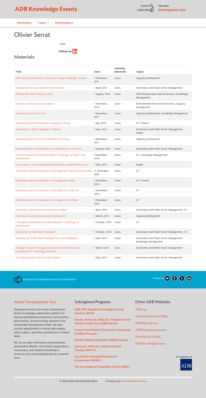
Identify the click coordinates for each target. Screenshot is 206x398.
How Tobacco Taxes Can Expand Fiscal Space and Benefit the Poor (51, 164)
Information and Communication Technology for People (45, 180)
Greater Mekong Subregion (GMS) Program (101, 340)
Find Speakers (64, 22)
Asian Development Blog (151, 316)
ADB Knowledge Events (150, 343)
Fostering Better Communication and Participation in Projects (48, 148)
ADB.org (140, 309)
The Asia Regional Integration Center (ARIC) (102, 366)
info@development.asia (134, 381)
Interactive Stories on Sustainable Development (40, 215)
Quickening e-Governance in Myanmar (35, 231)
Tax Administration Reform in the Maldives (38, 257)
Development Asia (172, 10)
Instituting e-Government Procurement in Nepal (40, 209)
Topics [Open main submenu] (42, 22)
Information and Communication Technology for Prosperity (47, 190)
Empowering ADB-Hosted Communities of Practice (42, 138)
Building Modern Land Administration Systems (40, 87)
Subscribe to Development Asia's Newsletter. (45, 279)
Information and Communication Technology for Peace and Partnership (53, 170)
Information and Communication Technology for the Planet (46, 200)
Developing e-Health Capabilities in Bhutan (38, 129)
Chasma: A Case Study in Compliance (34, 103)
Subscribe (145, 10)
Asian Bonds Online (148, 336)
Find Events (24, 22)
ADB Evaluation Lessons (150, 330)
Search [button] (147, 5)
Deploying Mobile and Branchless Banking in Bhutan (42, 123)
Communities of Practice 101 (30, 113)
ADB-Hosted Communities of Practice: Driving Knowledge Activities (51, 78)
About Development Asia (35, 302)
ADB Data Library (146, 323)
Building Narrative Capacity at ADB (34, 93)
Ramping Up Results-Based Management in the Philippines (46, 238)
